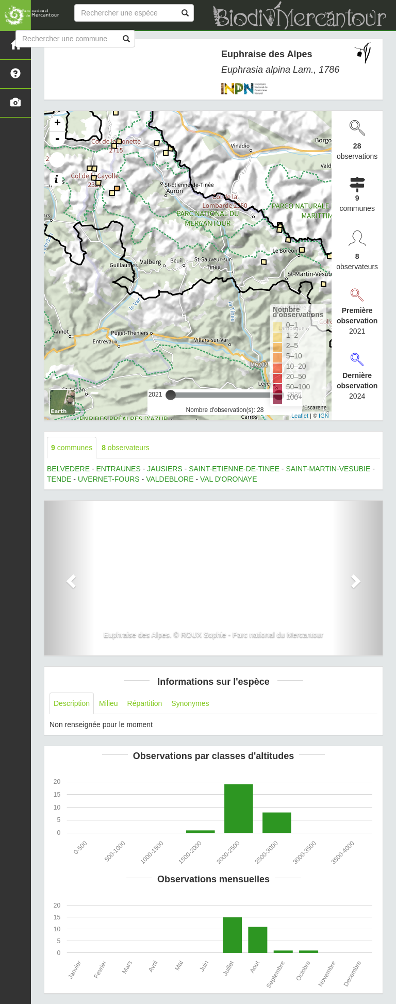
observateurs (126, 447)
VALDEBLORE (169, 479)
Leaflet (299, 416)
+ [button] (57, 123)
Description (72, 703)
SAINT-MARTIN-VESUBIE (328, 469)
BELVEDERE (68, 469)
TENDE (59, 479)
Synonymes (190, 703)
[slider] (171, 395)
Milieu (108, 703)
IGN (324, 416)
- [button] (57, 139)
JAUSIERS (164, 469)
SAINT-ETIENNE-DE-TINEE (234, 469)
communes (71, 447)
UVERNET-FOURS (109, 479)
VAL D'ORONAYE (228, 479)
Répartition (144, 703)
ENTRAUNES (118, 469)
